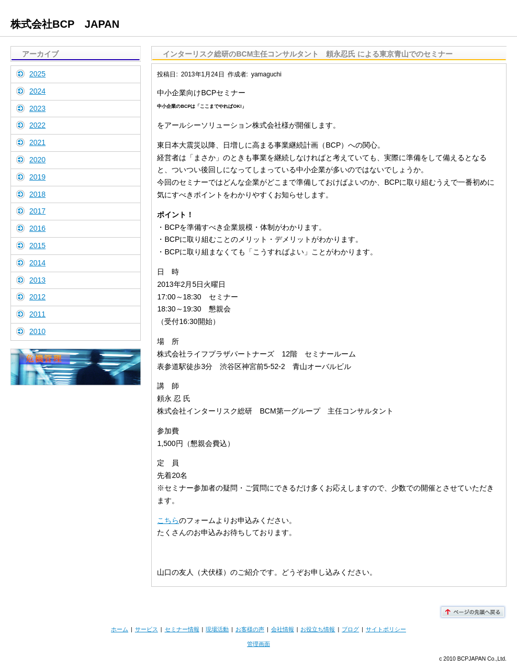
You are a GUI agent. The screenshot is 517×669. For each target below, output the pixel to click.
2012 (37, 297)
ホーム (119, 629)
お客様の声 (249, 629)
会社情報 (282, 629)
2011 (37, 314)
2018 (37, 194)
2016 (37, 228)
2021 (37, 142)
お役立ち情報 (317, 629)
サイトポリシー (386, 629)
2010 (37, 331)
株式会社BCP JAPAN (64, 24)
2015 (37, 245)
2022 (37, 125)
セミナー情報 (182, 629)
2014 (37, 263)
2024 (37, 91)
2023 (37, 108)
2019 (37, 177)
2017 (37, 211)
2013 (37, 280)
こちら (168, 520)
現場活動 (217, 629)
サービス (146, 629)
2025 (37, 74)
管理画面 (258, 644)
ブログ (350, 629)
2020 (37, 159)
